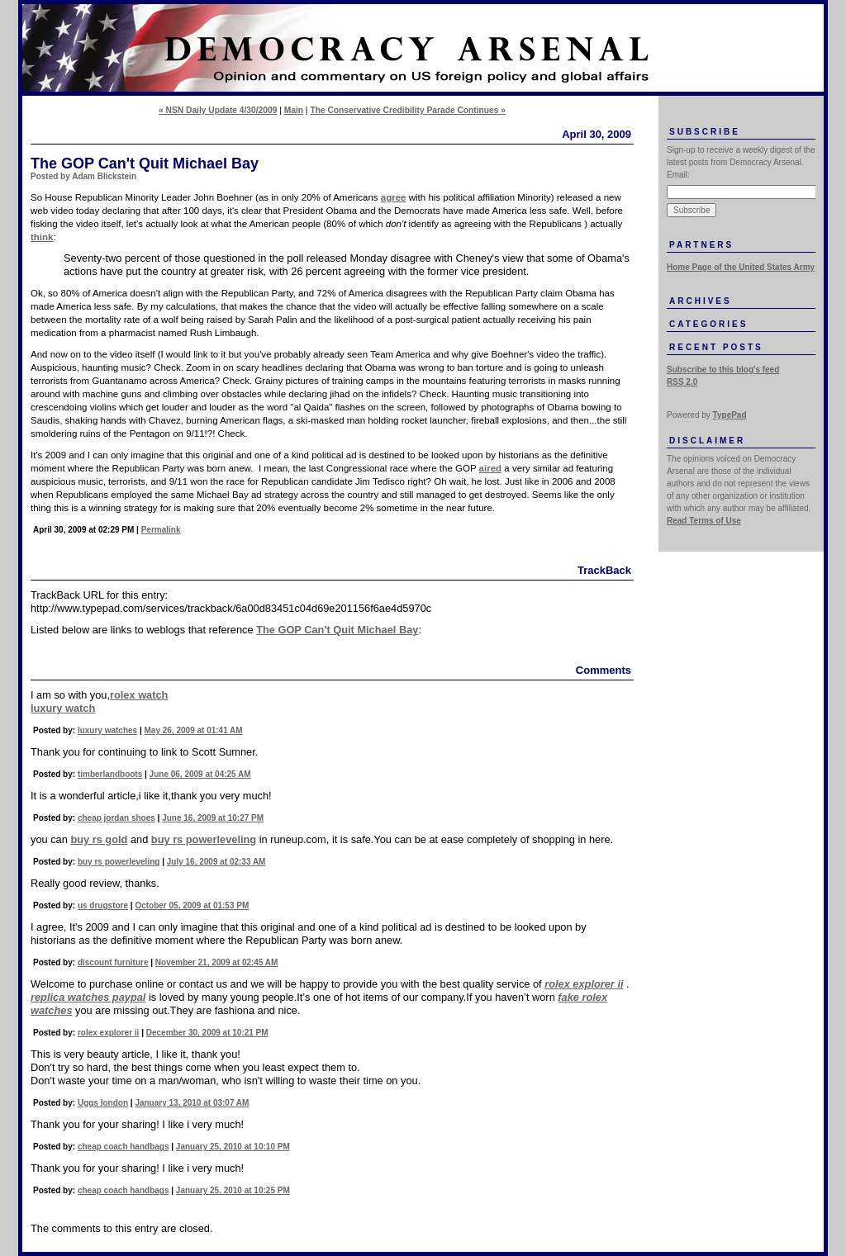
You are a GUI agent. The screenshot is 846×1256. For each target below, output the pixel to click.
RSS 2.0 (682, 381)
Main (293, 110)
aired (490, 468)
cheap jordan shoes (116, 817)
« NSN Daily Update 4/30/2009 (218, 110)
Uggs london (103, 1102)
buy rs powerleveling (203, 839)
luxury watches (107, 730)
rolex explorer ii (108, 1032)
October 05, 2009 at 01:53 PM (192, 905)
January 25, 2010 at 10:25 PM (233, 1190)
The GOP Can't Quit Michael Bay (337, 629)
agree (393, 197)
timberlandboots (110, 774)
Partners (701, 244)
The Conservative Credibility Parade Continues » (408, 110)
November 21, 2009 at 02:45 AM (216, 962)
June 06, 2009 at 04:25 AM (200, 774)
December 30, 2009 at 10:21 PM (207, 1032)
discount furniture (113, 962)
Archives (700, 301)
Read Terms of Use (704, 520)
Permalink (161, 529)
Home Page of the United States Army (741, 267)
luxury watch (63, 708)
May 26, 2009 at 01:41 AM (194, 730)
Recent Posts (716, 347)
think (42, 237)
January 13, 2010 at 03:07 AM (192, 1102)
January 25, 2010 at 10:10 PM (233, 1146)
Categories (708, 324)
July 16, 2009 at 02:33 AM (216, 861)
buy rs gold (98, 839)
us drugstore (103, 905)
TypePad (730, 414)
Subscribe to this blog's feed (723, 369)
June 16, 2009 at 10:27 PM (213, 817)
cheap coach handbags (123, 1146)
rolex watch (139, 695)
